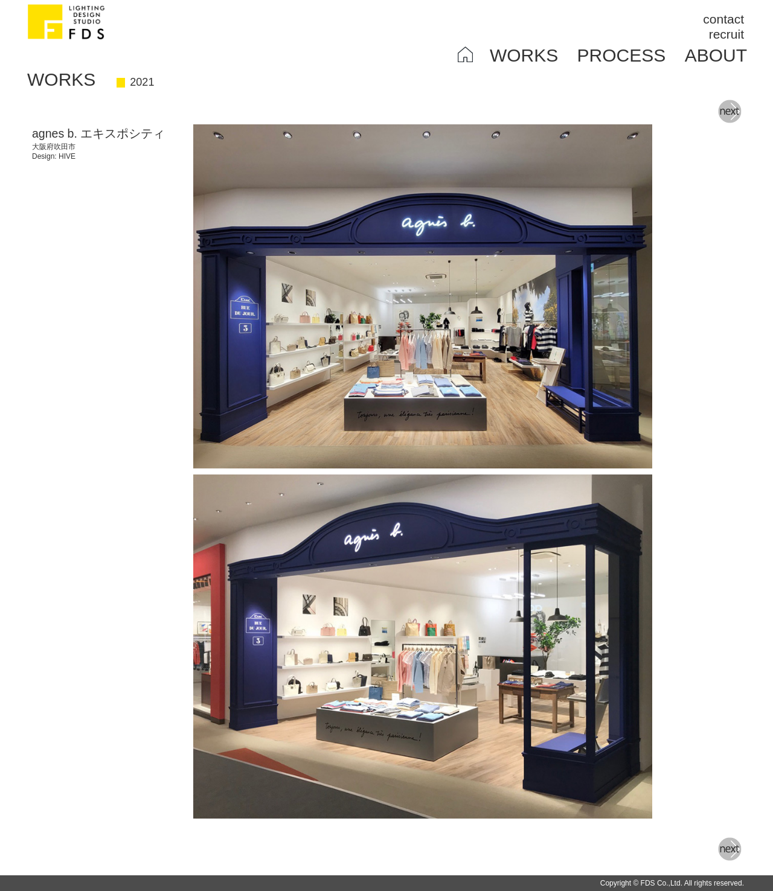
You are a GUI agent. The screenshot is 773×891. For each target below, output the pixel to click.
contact (723, 19)
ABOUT (716, 55)
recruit (726, 34)
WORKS (524, 55)
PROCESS (621, 55)
